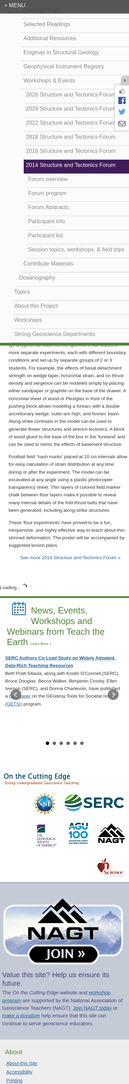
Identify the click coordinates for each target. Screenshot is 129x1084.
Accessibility (19, 1072)
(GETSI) (13, 704)
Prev (15, 694)
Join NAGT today (92, 1008)
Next (113, 694)
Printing (14, 1080)
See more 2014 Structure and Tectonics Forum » (70, 557)
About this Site (21, 1063)
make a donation (21, 1015)
